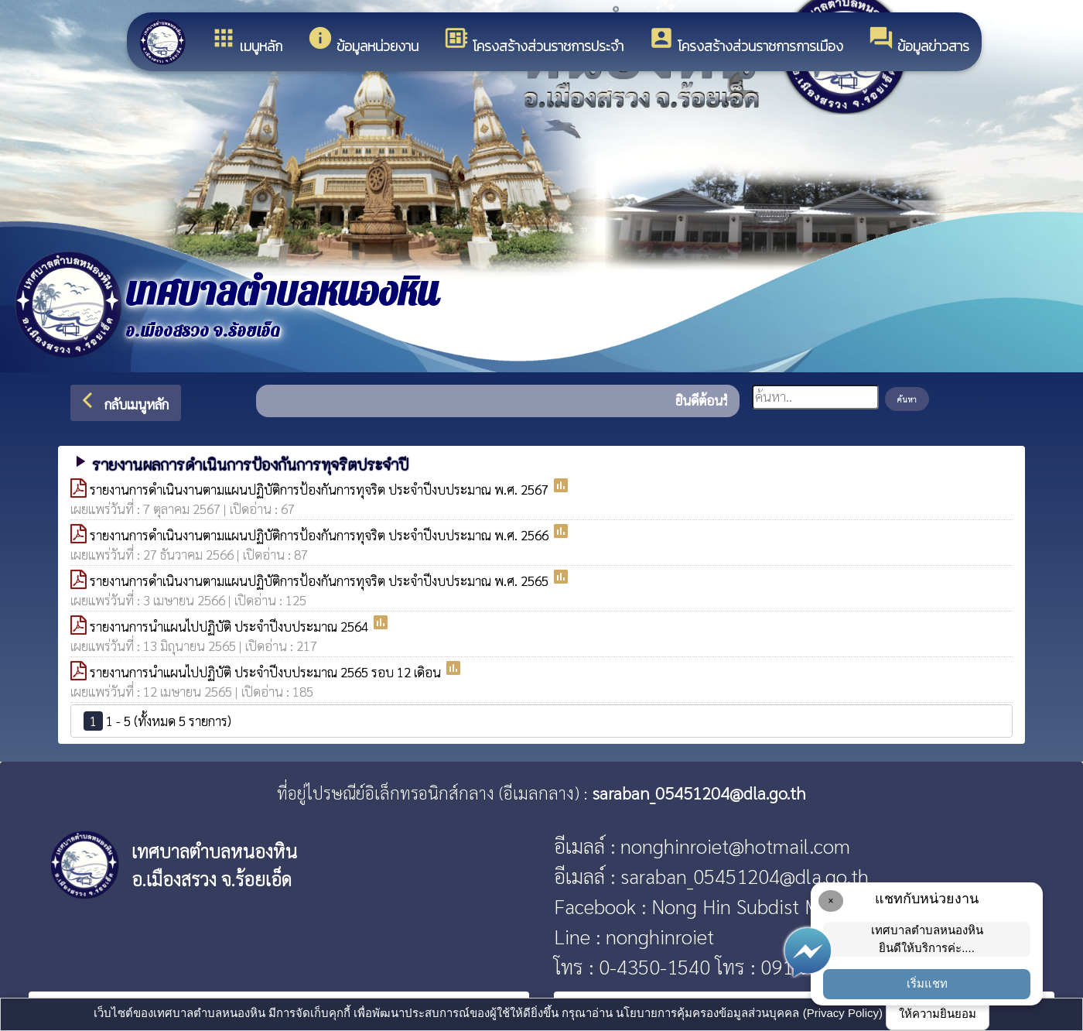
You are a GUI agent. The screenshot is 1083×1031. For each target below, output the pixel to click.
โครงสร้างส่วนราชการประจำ (533, 41)
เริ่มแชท (927, 983)
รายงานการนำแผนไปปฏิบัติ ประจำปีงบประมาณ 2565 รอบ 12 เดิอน (267, 671)
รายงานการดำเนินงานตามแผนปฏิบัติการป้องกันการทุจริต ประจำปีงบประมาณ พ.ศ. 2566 (321, 534)
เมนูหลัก (246, 41)
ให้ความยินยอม (937, 1013)
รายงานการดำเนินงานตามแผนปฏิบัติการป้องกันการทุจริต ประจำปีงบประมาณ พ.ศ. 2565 (321, 580)
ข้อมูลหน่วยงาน (363, 41)
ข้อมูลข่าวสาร (918, 41)
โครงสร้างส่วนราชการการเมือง (745, 41)
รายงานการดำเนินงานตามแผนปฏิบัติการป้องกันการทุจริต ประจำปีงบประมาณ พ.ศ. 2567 (321, 489)
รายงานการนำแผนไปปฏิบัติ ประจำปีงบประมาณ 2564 (230, 626)
